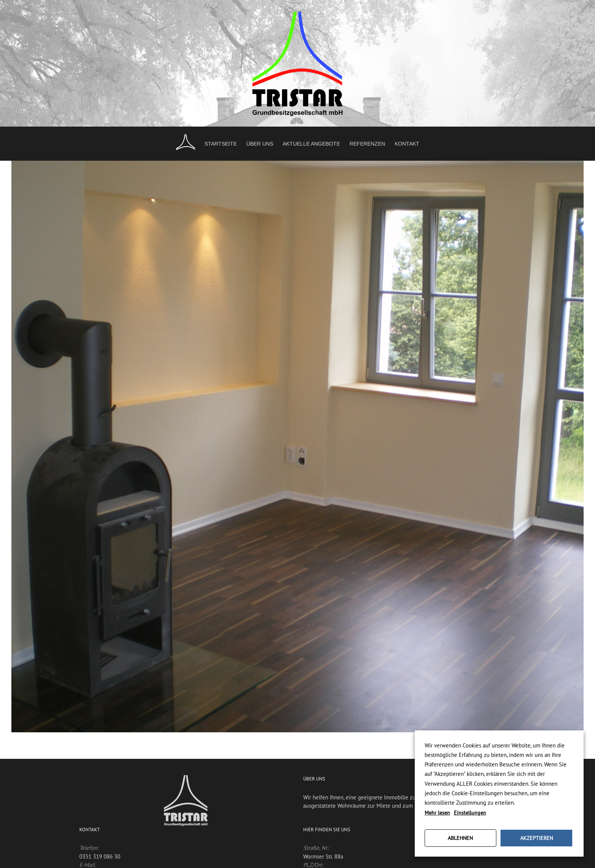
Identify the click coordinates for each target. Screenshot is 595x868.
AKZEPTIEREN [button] (536, 838)
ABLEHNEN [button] (460, 838)
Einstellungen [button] (470, 812)
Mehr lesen (437, 812)
